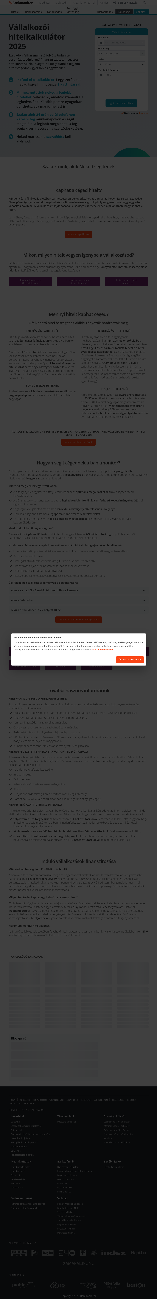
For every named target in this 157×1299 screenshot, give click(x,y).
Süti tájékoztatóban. (103, 649)
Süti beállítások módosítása (97, 659)
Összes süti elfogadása (130, 659)
